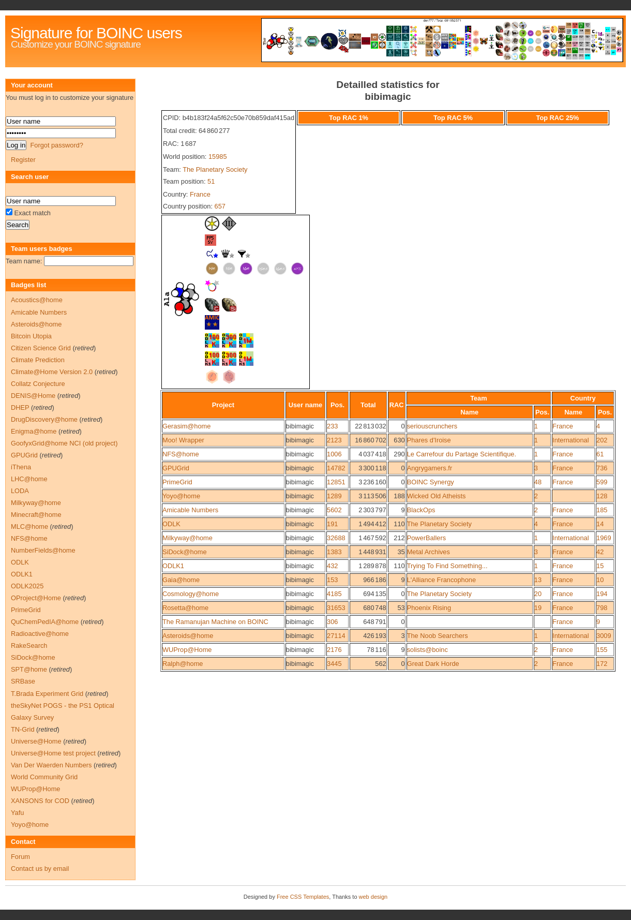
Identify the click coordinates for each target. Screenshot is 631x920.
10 (600, 580)
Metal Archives (428, 552)
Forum (20, 856)
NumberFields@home (43, 550)
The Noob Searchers (437, 636)
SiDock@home (184, 552)
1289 (334, 496)
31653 (336, 608)
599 (601, 482)
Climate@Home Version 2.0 (52, 372)
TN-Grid (23, 729)
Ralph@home (182, 663)
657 (220, 206)
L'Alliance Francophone (441, 580)
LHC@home (29, 479)
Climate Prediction (38, 360)
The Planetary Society (215, 169)
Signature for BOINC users (96, 32)
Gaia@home (181, 580)
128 (601, 496)
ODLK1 (173, 566)
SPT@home (29, 669)
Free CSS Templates (303, 897)
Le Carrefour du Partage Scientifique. (461, 454)
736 (601, 468)
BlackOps (421, 510)
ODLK (171, 524)
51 (211, 181)
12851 (336, 482)
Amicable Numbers (190, 510)
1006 (334, 454)
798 (601, 608)
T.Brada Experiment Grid (47, 694)
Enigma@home (33, 431)
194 (601, 594)
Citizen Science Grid (41, 348)
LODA (20, 491)
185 (601, 510)
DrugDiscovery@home (44, 419)
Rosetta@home (185, 608)
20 (538, 594)
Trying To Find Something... (447, 566)
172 (601, 663)
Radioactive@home (40, 633)
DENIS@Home (33, 395)
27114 (336, 636)
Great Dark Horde (433, 663)
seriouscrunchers (432, 426)
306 (332, 622)
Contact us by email (40, 868)
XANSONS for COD (40, 801)
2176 (334, 650)
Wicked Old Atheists (436, 496)
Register (23, 160)
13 (538, 580)
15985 (217, 156)
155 (601, 650)
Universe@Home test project (53, 753)
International (570, 440)
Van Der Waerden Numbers (51, 765)
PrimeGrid (177, 482)
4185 (334, 594)
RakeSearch (29, 645)
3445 (334, 663)
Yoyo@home (181, 496)
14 (600, 524)
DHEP (20, 407)
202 (601, 440)
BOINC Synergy (430, 482)
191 (332, 524)
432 (332, 566)
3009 (603, 636)
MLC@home (29, 526)
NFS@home (180, 454)
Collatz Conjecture (38, 384)
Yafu (17, 813)
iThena (21, 467)
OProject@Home (36, 598)
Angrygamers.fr (429, 468)
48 (538, 482)
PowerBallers (426, 538)
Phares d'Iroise (429, 440)
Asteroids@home (187, 636)
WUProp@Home (187, 650)
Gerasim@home (186, 426)
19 (538, 608)
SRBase (23, 681)
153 (332, 580)
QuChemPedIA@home (45, 622)
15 (600, 566)
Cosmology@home (190, 594)
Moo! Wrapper (183, 440)
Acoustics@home (37, 300)
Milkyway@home (187, 538)
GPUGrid (175, 468)
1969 (603, 538)
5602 (334, 510)
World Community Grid (44, 777)
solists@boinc (427, 650)
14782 (336, 468)
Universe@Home (36, 741)
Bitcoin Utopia (31, 336)
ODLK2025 (27, 586)
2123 (334, 440)
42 (600, 552)
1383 (334, 552)
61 (600, 454)
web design (373, 897)
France (200, 194)
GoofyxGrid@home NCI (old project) (64, 443)
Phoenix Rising (429, 608)
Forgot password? (56, 145)
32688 (336, 538)
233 (332, 426)
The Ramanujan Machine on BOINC (215, 622)
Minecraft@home (36, 514)
